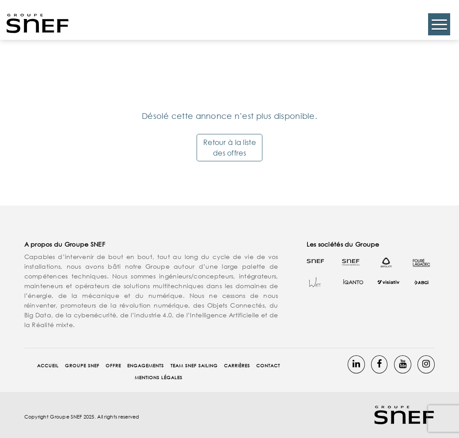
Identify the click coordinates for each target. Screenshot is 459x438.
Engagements (145, 365)
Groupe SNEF (82, 365)
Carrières (237, 365)
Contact (268, 365)
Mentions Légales (158, 377)
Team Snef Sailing (194, 365)
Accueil (48, 365)
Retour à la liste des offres (229, 147)
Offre (113, 365)
